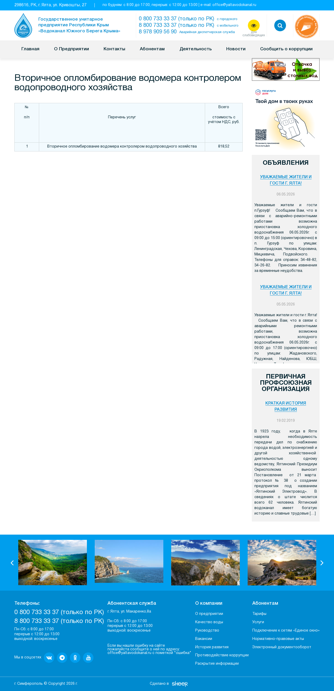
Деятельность (196, 49)
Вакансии (203, 639)
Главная (30, 49)
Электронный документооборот (281, 647)
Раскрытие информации (217, 663)
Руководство (207, 630)
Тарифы (259, 614)
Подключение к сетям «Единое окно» (286, 630)
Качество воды (209, 622)
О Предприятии (71, 49)
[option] (52, 562)
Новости (236, 49)
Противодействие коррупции (222, 655)
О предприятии (209, 614)
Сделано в (159, 684)
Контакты (114, 49)
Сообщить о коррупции (286, 49)
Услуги (258, 622)
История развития (212, 647)
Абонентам (152, 49)
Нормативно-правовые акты (278, 639)
